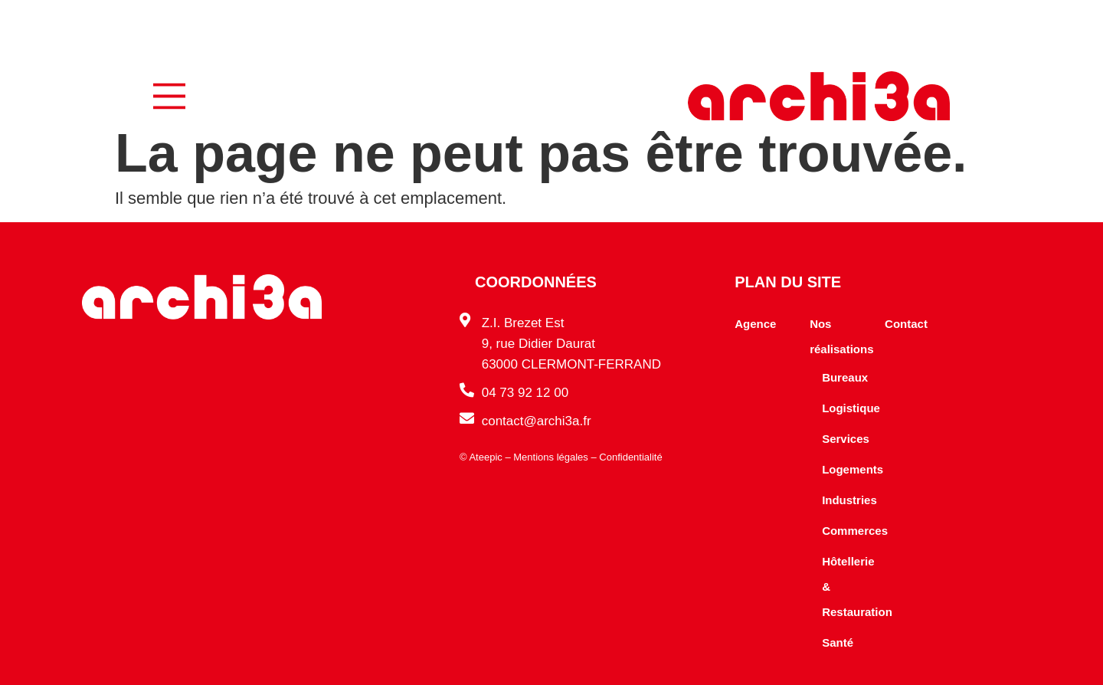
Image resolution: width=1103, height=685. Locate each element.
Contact (906, 323)
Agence (755, 323)
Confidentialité (630, 457)
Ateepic (485, 457)
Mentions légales (550, 457)
